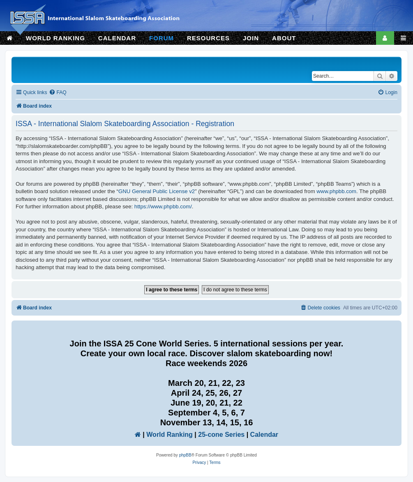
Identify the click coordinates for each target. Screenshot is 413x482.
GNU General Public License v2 (156, 191)
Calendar (264, 434)
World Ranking (169, 434)
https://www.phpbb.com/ (163, 206)
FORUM (161, 38)
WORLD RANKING (55, 38)
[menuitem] (57, 92)
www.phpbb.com (336, 191)
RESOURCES (208, 38)
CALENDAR (117, 38)
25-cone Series (221, 434)
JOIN (251, 38)
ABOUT (284, 38)
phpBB (185, 455)
